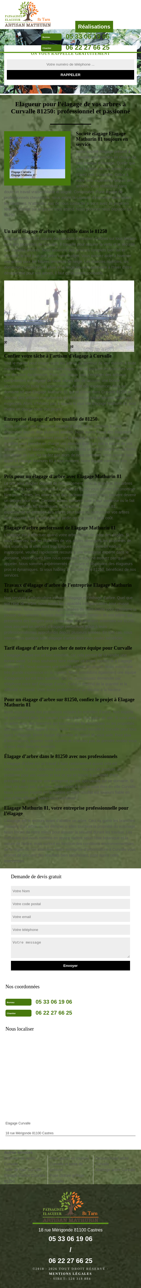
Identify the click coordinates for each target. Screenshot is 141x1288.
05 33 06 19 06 (88, 36)
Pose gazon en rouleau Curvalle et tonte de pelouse (69, 1164)
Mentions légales (70, 1274)
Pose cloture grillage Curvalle (67, 1178)
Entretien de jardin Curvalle (19, 1161)
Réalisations (94, 27)
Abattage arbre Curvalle (115, 1170)
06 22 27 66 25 (88, 47)
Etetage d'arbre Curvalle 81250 (24, 1178)
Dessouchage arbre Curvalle (112, 1161)
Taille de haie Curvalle (23, 1170)
